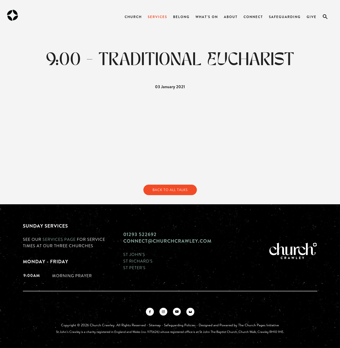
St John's (134, 254)
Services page (59, 239)
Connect (253, 16)
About (231, 16)
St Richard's (138, 261)
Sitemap (155, 325)
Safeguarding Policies (179, 325)
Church (133, 16)
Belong (181, 16)
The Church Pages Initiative (258, 325)
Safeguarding (285, 16)
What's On (206, 16)
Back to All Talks (170, 190)
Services (157, 16)
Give (311, 16)
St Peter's (134, 267)
